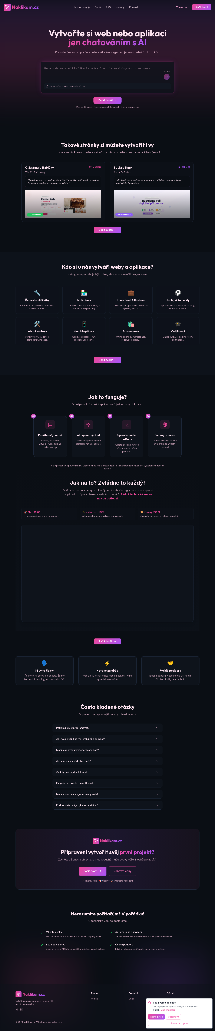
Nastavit (173, 1016)
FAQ (108, 7)
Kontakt (133, 7)
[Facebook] (17, 1009)
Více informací (168, 1010)
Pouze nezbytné (179, 1023)
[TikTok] (26, 1009)
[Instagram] (21, 1009)
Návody (120, 7)
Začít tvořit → (107, 229)
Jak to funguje (82, 7)
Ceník (98, 7)
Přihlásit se (181, 7)
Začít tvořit (202, 7)
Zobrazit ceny (122, 871)
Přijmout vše (156, 1016)
